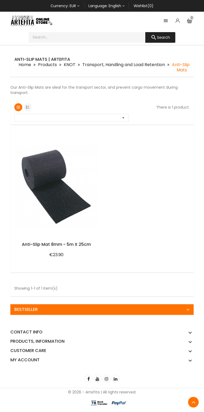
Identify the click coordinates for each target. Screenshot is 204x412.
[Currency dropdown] (64, 5)
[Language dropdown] (106, 5)
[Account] (178, 21)
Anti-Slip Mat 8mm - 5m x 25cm (56, 244)
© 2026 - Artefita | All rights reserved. (102, 392)
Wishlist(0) (144, 5)
